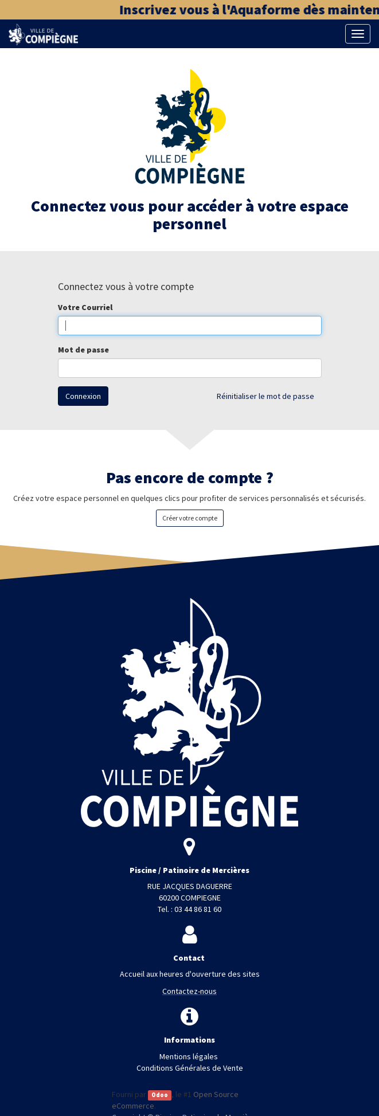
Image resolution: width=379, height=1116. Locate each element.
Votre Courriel (85, 307)
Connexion (83, 396)
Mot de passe (83, 349)
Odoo (159, 1095)
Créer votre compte (189, 518)
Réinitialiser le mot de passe (265, 396)
